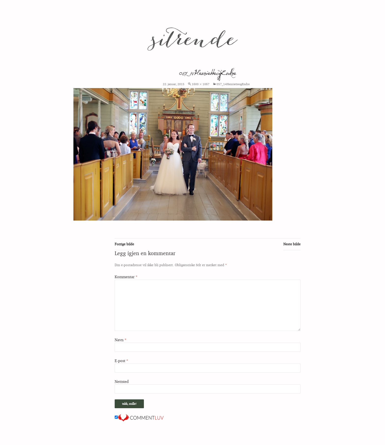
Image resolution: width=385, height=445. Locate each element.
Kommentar (126, 276)
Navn (120, 339)
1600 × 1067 (200, 84)
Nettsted (122, 381)
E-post (121, 360)
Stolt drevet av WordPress (62, 439)
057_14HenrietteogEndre (233, 84)
